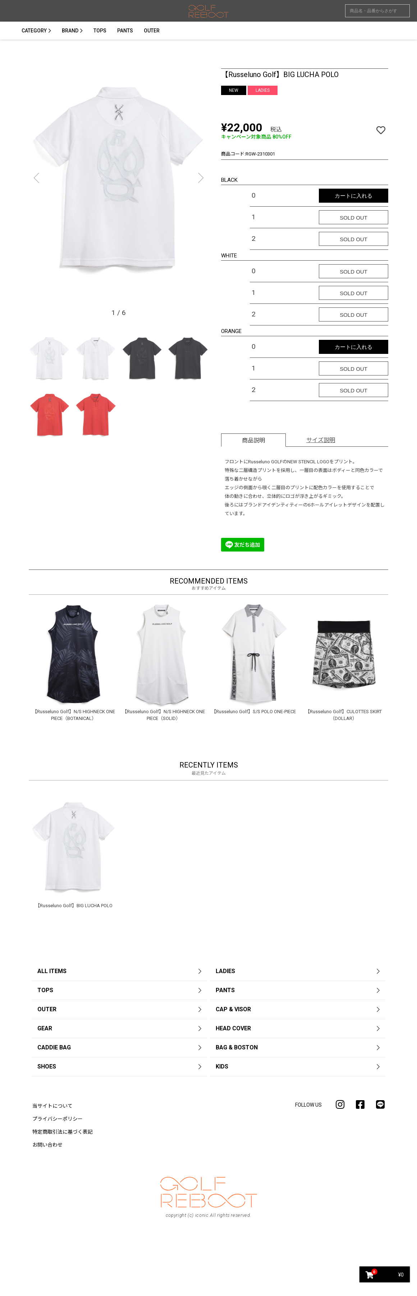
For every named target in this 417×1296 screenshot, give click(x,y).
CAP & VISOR (233, 1009)
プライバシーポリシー (57, 1119)
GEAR (44, 1028)
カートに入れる (353, 196)
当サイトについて (52, 1106)
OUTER (152, 30)
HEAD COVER (233, 1028)
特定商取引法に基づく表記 (62, 1132)
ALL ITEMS (52, 971)
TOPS (99, 30)
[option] (118, 180)
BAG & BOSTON (237, 1047)
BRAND (70, 30)
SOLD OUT (353, 218)
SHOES (46, 1066)
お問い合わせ (47, 1145)
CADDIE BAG (54, 1047)
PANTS (125, 30)
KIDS (222, 1066)
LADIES (225, 971)
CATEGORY (34, 30)
